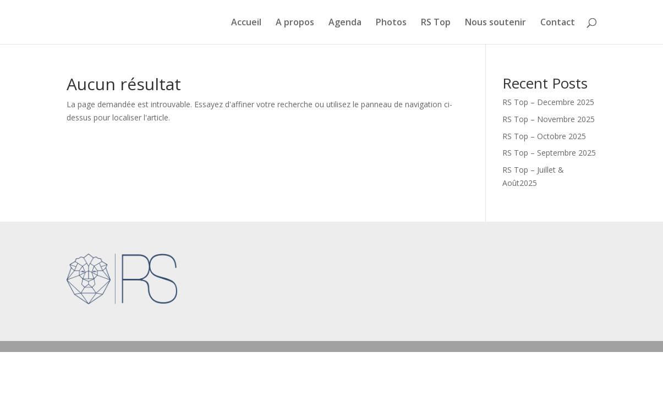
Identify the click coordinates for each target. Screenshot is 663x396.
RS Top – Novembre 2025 (548, 119)
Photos (391, 23)
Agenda (344, 23)
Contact (557, 23)
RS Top (436, 23)
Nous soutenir (495, 23)
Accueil (246, 23)
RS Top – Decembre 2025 (548, 102)
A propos (295, 23)
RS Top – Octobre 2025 (544, 136)
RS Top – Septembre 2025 (549, 152)
